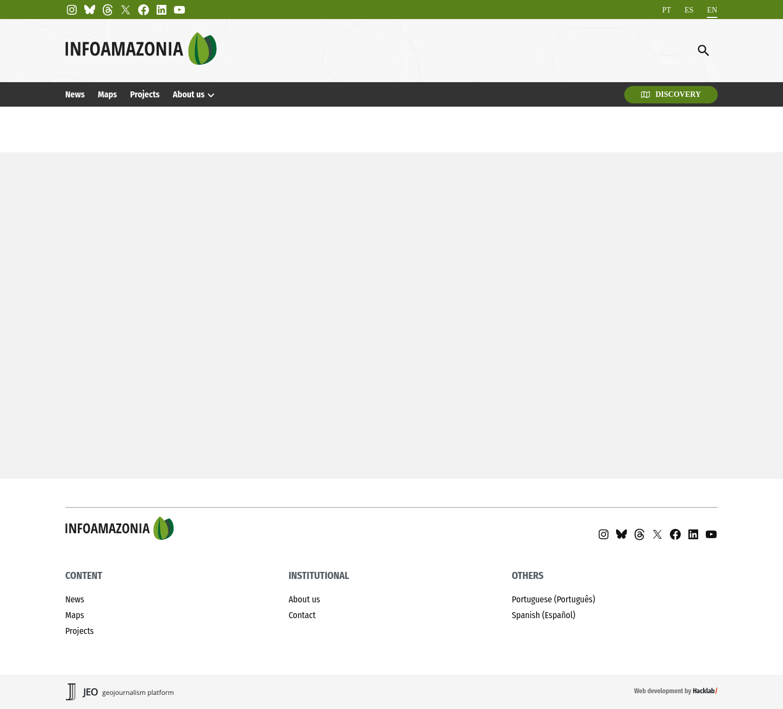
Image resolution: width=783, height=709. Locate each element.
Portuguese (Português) (553, 599)
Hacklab (703, 691)
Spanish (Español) (543, 615)
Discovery (671, 94)
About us (189, 94)
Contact (302, 615)
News (75, 94)
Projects (144, 94)
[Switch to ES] (689, 10)
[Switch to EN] (712, 10)
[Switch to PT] (666, 10)
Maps (107, 94)
